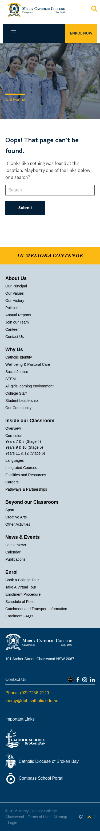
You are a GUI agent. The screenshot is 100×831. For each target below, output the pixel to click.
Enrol (11, 572)
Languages (14, 460)
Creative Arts (16, 517)
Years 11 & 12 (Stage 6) (25, 453)
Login (12, 823)
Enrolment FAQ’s (19, 616)
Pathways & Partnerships (26, 489)
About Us (16, 278)
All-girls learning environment (29, 386)
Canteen (12, 329)
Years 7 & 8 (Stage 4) (23, 441)
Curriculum (14, 435)
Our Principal (16, 286)
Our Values (14, 293)
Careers (12, 482)
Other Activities (17, 524)
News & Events (22, 537)
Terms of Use (39, 817)
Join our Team (17, 322)
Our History (14, 300)
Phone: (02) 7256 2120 (27, 693)
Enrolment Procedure (23, 594)
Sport (9, 510)
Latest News (15, 545)
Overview (13, 428)
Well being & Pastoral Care (27, 364)
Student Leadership (21, 400)
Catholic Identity (18, 357)
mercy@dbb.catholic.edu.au (31, 700)
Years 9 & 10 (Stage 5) (24, 447)
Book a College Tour (22, 580)
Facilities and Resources (25, 475)
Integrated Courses (21, 467)
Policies (11, 308)
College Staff (16, 393)
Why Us (14, 349)
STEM (10, 379)
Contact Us (14, 336)
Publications (15, 559)
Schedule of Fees (19, 601)
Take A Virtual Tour (20, 587)
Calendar (13, 552)
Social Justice (16, 372)
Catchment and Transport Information (36, 609)
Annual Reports (18, 315)
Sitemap (60, 817)
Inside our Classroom (29, 420)
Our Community (18, 408)
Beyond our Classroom (31, 502)
